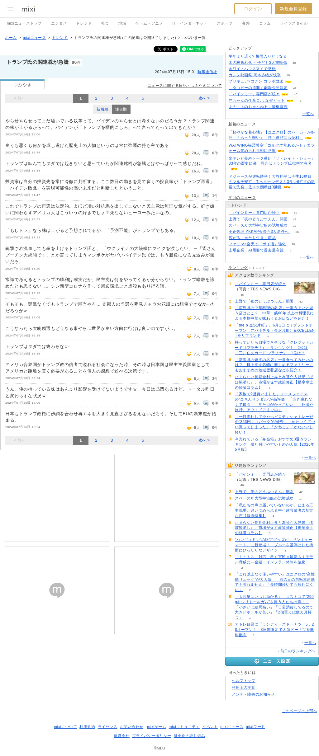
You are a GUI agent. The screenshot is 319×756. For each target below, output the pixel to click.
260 (295, 107)
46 (295, 94)
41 (294, 88)
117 (294, 56)
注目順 (121, 109)
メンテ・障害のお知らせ (253, 694)
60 (299, 81)
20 (293, 244)
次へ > (204, 98)
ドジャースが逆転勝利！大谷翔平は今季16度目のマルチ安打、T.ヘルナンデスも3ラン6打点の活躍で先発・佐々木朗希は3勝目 (272, 181)
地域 (122, 23)
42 (294, 219)
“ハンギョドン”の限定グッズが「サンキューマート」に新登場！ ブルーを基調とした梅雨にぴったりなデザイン (274, 545)
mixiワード (255, 727)
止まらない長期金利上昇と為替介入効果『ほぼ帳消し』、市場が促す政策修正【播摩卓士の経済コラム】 (274, 382)
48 (294, 62)
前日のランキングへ (298, 651)
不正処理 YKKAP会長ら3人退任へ (259, 231)
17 (294, 225)
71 (283, 238)
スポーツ (224, 23)
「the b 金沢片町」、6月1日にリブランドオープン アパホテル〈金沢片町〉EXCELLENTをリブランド (275, 330)
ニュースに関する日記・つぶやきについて (185, 85)
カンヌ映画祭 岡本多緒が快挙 (255, 75)
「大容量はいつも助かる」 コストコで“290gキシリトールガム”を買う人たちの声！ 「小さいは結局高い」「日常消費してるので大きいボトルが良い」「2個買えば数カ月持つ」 (274, 607)
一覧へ (308, 114)
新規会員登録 (293, 8)
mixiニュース (34, 37)
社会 (105, 23)
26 (297, 231)
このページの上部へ (299, 711)
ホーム (11, 37)
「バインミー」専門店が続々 (254, 94)
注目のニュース (242, 197)
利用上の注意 (243, 687)
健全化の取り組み (189, 736)
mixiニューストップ (24, 23)
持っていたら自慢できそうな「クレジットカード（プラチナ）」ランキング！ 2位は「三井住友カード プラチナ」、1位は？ (274, 347)
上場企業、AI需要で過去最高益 (256, 250)
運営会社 (121, 736)
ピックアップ (240, 48)
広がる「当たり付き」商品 (252, 238)
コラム (265, 23)
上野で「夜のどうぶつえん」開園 (258, 219)
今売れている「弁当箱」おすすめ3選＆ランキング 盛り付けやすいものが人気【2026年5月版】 (275, 444)
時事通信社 (207, 72)
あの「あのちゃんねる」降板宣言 (258, 107)
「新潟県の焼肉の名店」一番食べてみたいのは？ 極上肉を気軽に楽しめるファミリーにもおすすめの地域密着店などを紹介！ (274, 365)
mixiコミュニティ (184, 727)
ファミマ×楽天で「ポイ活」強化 (257, 244)
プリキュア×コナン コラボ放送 (256, 81)
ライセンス (107, 727)
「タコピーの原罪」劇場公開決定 (258, 88)
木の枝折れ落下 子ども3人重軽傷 (258, 62)
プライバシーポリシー (151, 736)
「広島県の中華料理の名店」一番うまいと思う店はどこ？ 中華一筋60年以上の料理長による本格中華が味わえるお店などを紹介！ (274, 313)
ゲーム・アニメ (149, 23)
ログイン (253, 8)
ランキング (238, 267)
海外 (246, 23)
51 (283, 69)
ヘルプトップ (243, 681)
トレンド (84, 23)
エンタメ (59, 23)
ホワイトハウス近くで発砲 (252, 69)
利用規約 (87, 727)
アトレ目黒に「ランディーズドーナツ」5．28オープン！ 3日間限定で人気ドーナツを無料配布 (274, 629)
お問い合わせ (132, 727)
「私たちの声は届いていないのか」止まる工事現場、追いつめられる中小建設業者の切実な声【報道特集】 (274, 510)
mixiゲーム (156, 727)
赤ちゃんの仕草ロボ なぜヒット (257, 100)
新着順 (102, 109)
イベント (210, 727)
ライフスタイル (293, 23)
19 (288, 75)
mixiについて (65, 727)
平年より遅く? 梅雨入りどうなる (258, 56)
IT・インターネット (189, 23)
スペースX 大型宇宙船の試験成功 (258, 225)
